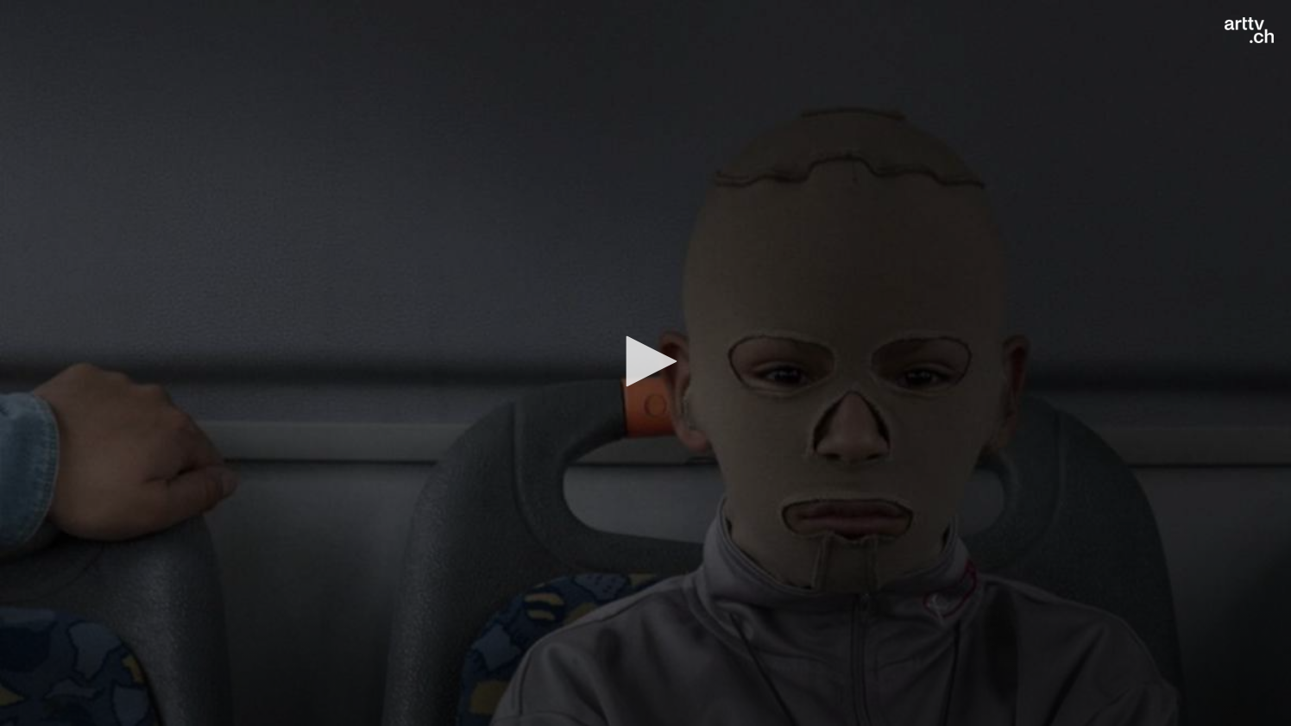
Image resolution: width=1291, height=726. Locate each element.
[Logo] (1249, 30)
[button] (645, 361)
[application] (645, 363)
